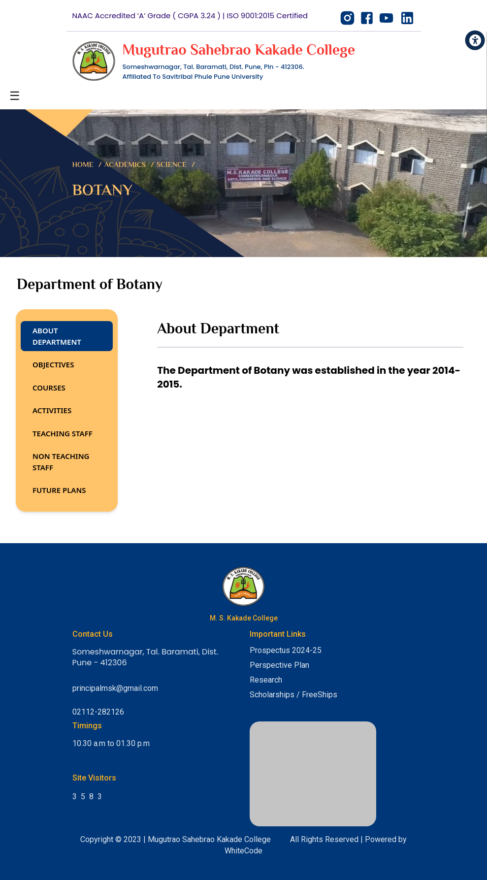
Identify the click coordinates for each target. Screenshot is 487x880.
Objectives (53, 364)
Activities (51, 410)
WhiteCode (243, 850)
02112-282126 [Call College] (98, 712)
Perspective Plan (279, 665)
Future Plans (59, 490)
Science (172, 165)
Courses (48, 387)
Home (83, 165)
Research (266, 679)
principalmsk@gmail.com (115, 688)
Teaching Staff (62, 433)
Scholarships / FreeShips (293, 694)
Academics (125, 165)
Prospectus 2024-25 (286, 650)
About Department (56, 336)
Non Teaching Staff (60, 461)
